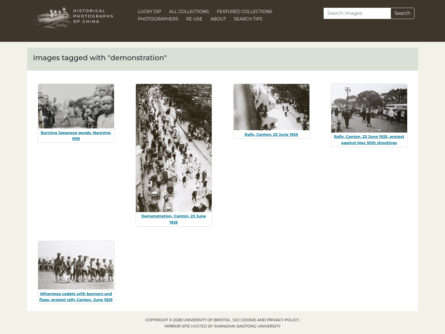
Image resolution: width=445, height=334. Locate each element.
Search (402, 13)
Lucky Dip (149, 11)
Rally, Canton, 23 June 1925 (271, 134)
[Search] (357, 13)
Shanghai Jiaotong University (247, 326)
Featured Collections (244, 11)
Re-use (194, 19)
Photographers (158, 19)
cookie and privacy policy (270, 320)
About (218, 19)
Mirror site (177, 326)
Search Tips (248, 19)
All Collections (189, 11)
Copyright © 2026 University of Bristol (188, 320)
